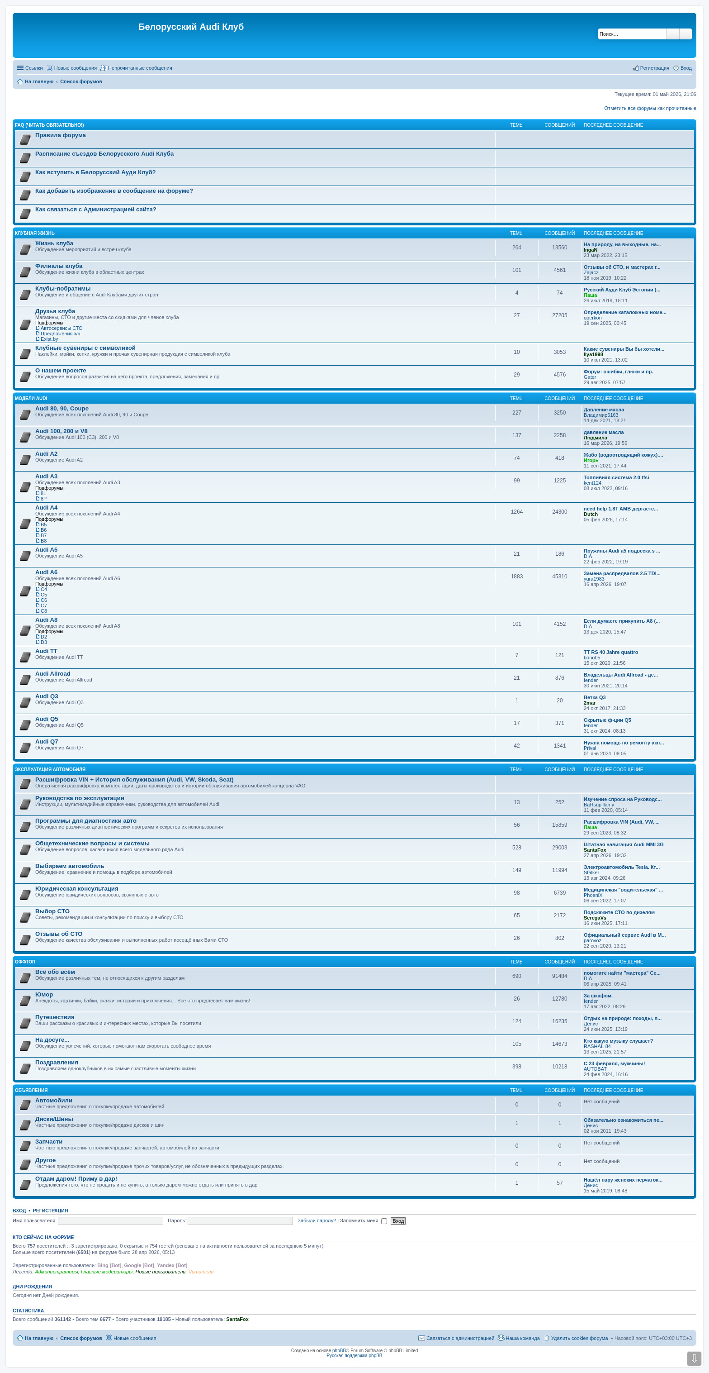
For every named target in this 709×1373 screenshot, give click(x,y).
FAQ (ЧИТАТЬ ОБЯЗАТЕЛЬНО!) (49, 125)
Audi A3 (46, 476)
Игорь (591, 460)
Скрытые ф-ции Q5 (607, 720)
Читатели (201, 1271)
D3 (44, 642)
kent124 (592, 483)
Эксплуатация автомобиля (50, 769)
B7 (44, 535)
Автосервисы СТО (62, 328)
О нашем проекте (60, 370)
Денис (591, 1023)
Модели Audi (31, 398)
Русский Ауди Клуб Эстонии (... (622, 289)
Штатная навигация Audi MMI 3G (624, 844)
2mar (590, 703)
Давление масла (604, 409)
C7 (44, 605)
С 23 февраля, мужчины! (614, 1063)
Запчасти (48, 1141)
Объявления (31, 1090)
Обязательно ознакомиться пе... (623, 1120)
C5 (44, 594)
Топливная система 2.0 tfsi (616, 477)
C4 (44, 589)
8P (44, 498)
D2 (44, 636)
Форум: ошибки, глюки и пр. (618, 371)
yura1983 (594, 579)
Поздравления (56, 1062)
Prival (590, 748)
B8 (44, 540)
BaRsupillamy (599, 804)
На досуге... (52, 1039)
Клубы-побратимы (63, 288)
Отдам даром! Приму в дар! (76, 1178)
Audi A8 (46, 619)
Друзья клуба (55, 311)
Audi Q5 (46, 718)
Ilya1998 (593, 354)
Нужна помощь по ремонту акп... (624, 742)
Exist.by (49, 339)
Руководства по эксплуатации (79, 798)
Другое (45, 1160)
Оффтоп (25, 961)
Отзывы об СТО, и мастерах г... (622, 267)
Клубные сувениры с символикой (85, 347)
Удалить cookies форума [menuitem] (579, 1338)
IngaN (591, 250)
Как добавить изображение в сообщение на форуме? (114, 190)
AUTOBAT (595, 1069)
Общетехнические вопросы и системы (92, 843)
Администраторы (56, 1271)
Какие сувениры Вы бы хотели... (624, 349)
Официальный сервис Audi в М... (625, 935)
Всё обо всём (55, 971)
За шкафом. (598, 995)
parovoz (592, 940)
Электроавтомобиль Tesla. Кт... (622, 867)
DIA (588, 556)
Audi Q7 (46, 741)
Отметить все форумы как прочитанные (650, 108)
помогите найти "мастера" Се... (622, 973)
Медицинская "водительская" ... (623, 889)
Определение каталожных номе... (625, 312)
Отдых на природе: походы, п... (623, 1018)
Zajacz (591, 272)
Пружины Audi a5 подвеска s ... (622, 550)
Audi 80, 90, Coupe (62, 408)
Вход (19, 1210)
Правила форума (60, 135)
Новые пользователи (160, 1271)
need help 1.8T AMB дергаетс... (621, 508)
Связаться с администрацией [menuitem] (460, 1338)
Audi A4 (46, 507)
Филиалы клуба (58, 265)
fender (591, 680)
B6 (44, 530)
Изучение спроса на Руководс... (623, 799)
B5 (44, 524)
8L (43, 493)
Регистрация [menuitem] (654, 68)
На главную (39, 1338)
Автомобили (53, 1100)
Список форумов (81, 1338)
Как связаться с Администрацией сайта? (95, 209)
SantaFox (595, 850)
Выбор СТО (52, 911)
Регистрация (50, 1210)
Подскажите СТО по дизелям (619, 912)
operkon (593, 317)
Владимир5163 (601, 415)
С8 (44, 611)
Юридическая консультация (76, 888)
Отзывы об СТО (59, 933)
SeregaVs (595, 917)
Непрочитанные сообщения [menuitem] (140, 68)
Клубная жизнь (35, 233)
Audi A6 (46, 572)
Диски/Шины (54, 1119)
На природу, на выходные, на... (622, 244)
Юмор (44, 994)
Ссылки (34, 68)
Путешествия (55, 1017)
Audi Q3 (46, 696)
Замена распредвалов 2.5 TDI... (622, 573)
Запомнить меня (363, 1220)
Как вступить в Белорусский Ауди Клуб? (95, 172)
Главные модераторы (106, 1271)
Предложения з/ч (60, 333)
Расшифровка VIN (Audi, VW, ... (622, 822)
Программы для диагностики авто (86, 820)
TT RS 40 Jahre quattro (611, 652)
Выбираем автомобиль (69, 866)
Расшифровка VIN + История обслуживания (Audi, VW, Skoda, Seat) (134, 779)
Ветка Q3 (595, 697)
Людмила (595, 437)
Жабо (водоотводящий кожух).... (623, 455)
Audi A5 (46, 549)
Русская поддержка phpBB (354, 1355)
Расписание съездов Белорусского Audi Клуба (104, 153)
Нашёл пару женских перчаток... (623, 1179)
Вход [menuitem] (686, 68)
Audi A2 (46, 453)
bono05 (592, 657)
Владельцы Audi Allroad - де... (621, 674)
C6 (44, 600)
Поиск (673, 34)
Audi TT (46, 651)
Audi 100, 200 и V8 (61, 431)
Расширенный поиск (686, 34)
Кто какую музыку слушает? (618, 1041)
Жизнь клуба (54, 243)
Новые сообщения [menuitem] (75, 68)
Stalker (591, 872)
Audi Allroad (53, 673)
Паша (590, 295)
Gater (590, 377)
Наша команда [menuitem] (522, 1338)
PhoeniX (593, 895)
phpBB (339, 1350)
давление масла (604, 432)
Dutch (591, 514)
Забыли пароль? (317, 1220)
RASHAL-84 (597, 1046)
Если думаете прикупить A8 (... (622, 621)
